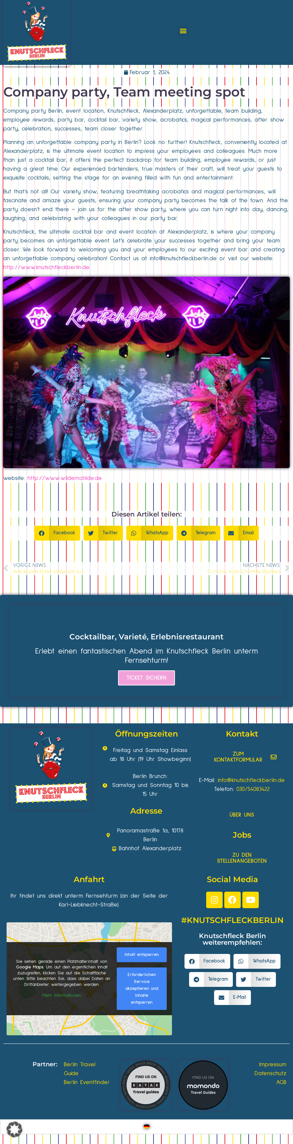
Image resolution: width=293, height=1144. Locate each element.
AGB (281, 1082)
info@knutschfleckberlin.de (183, 259)
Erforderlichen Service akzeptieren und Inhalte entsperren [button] (141, 988)
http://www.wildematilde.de (65, 478)
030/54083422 (253, 789)
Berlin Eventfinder (87, 1082)
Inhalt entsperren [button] (142, 954)
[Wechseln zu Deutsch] (146, 1126)
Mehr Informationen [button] (61, 995)
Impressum (272, 1065)
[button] (183, 30)
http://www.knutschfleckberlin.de (46, 267)
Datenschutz (270, 1073)
